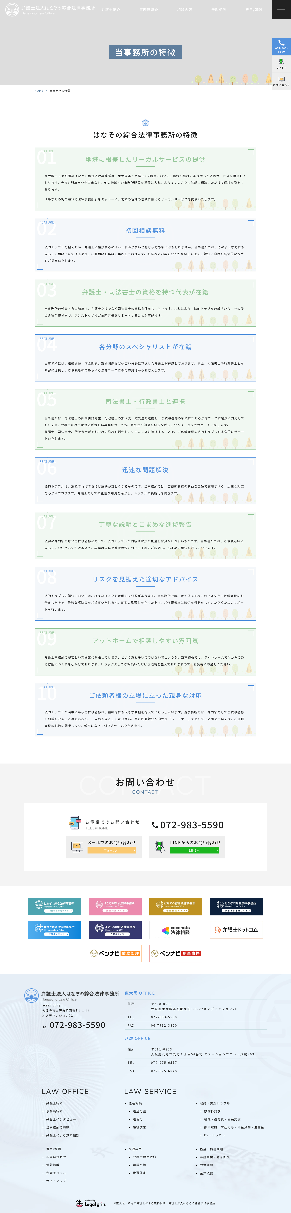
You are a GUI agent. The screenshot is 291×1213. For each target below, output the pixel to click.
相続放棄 (139, 1127)
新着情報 (52, 1164)
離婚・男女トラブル (215, 1103)
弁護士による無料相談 (63, 1135)
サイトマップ (56, 1181)
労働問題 (206, 1165)
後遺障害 (139, 1172)
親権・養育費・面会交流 (222, 1119)
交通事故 (135, 1149)
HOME (39, 90)
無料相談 (218, 9)
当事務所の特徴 (58, 1127)
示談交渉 (139, 1164)
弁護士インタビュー (61, 1119)
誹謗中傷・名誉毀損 (215, 1157)
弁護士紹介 (54, 1103)
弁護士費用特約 (144, 1156)
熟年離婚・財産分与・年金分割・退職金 (234, 1127)
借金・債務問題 (211, 1149)
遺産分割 (139, 1111)
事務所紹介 (54, 1111)
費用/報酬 (254, 9)
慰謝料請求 (212, 1111)
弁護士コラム (56, 1173)
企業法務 (206, 1173)
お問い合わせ (56, 1156)
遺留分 (138, 1119)
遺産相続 (135, 1103)
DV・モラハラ (214, 1135)
